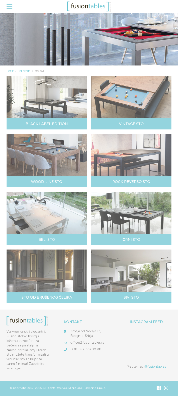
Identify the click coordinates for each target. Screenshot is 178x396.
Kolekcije (24, 71)
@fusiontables (155, 366)
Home (10, 71)
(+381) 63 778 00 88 (85, 349)
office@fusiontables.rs (87, 342)
